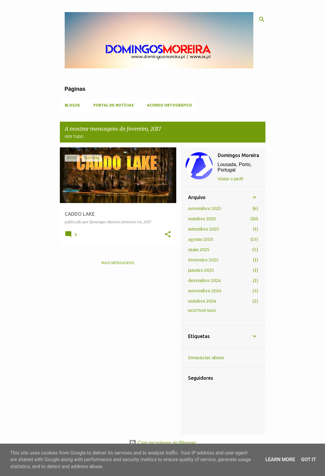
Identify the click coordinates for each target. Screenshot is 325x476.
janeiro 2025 (201, 270)
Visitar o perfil (230, 178)
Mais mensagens (117, 263)
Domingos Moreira (238, 155)
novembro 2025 (204, 208)
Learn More (280, 459)
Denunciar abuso (206, 357)
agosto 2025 (200, 239)
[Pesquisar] (261, 19)
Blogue (72, 105)
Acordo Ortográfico (169, 105)
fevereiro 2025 (203, 260)
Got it (308, 459)
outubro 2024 (202, 301)
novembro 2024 (205, 291)
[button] (167, 235)
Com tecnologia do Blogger (162, 442)
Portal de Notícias (113, 105)
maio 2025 (199, 249)
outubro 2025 (202, 219)
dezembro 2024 (204, 280)
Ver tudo (74, 137)
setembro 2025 (203, 229)
